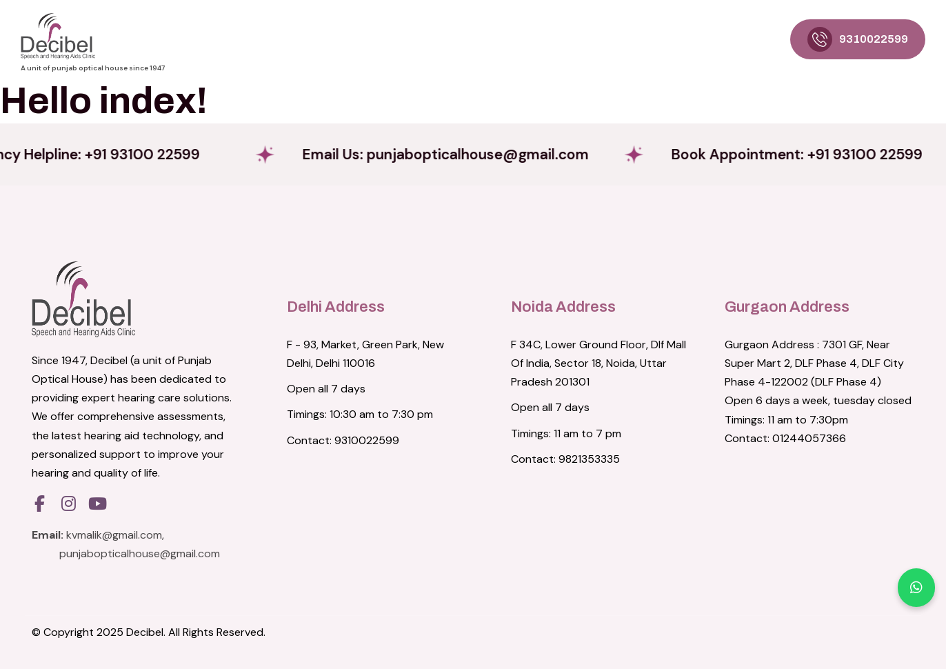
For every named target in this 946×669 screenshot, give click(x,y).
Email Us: (470, 154)
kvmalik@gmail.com (114, 535)
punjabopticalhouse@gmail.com (139, 553)
